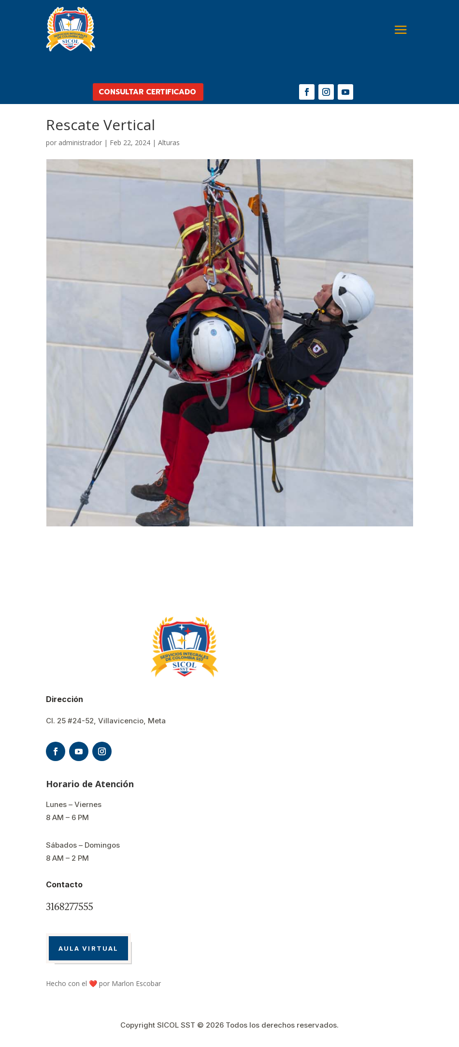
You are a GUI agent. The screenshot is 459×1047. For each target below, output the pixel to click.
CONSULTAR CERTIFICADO (147, 92)
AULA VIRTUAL (88, 948)
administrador (80, 142)
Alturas (169, 142)
